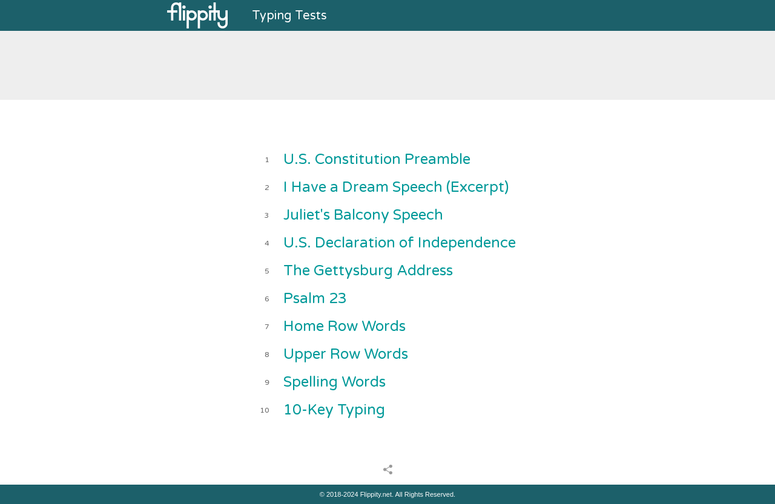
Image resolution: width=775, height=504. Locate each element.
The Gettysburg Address (368, 271)
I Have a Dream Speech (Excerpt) (396, 187)
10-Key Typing (334, 410)
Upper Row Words (345, 354)
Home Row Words (344, 326)
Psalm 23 (315, 298)
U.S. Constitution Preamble (376, 159)
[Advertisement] (387, 64)
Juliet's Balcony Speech (363, 215)
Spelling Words (334, 382)
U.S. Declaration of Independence (399, 243)
